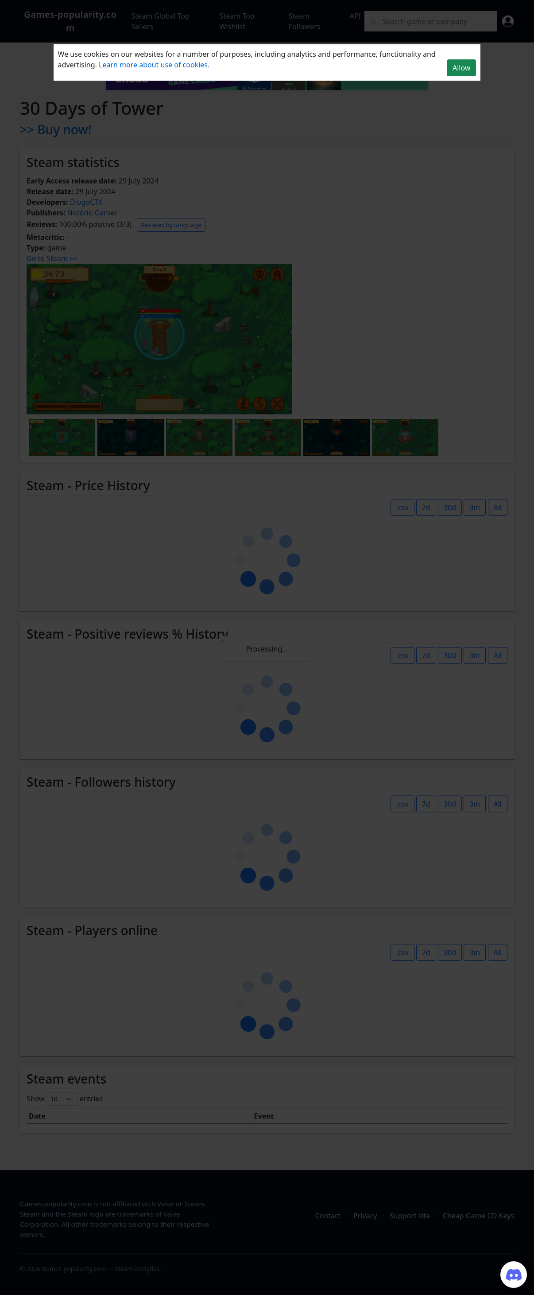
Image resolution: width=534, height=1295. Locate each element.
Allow (461, 68)
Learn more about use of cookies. (154, 65)
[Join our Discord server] (513, 1274)
